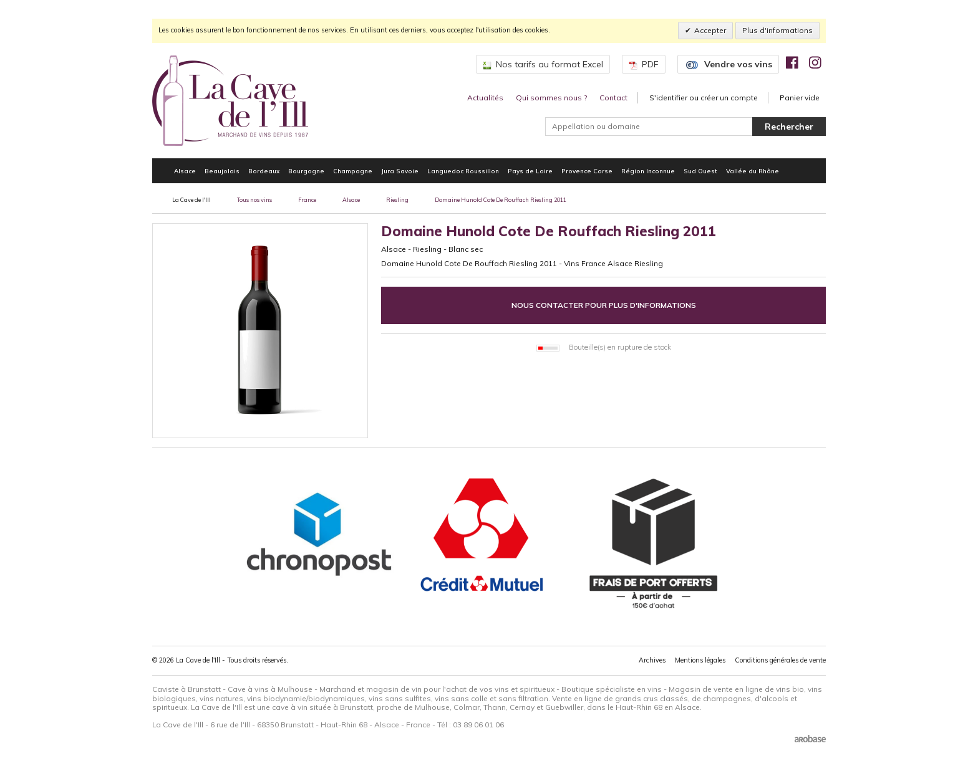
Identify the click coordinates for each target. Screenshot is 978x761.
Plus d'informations (777, 30)
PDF (644, 64)
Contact (613, 97)
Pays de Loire (530, 171)
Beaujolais (222, 171)
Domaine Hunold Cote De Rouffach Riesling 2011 (500, 199)
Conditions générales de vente (780, 660)
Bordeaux (263, 171)
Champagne (352, 171)
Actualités (485, 97)
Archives (652, 660)
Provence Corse (586, 171)
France (307, 199)
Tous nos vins (254, 199)
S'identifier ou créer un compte (703, 97)
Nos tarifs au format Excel (543, 64)
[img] (792, 62)
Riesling (397, 199)
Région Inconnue (648, 171)
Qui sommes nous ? (551, 97)
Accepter (710, 30)
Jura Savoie (400, 171)
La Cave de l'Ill (191, 199)
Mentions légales (700, 660)
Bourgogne (306, 171)
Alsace (185, 171)
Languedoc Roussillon (463, 171)
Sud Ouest (700, 171)
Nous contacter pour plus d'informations (603, 305)
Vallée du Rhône (752, 171)
